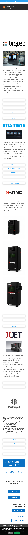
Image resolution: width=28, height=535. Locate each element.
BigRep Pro (14, 118)
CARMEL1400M (14, 387)
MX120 (14, 320)
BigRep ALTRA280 (14, 112)
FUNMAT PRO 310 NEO (14, 169)
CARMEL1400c (14, 383)
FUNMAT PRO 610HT (14, 183)
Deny (10, 532)
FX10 (14, 447)
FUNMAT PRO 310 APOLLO (14, 177)
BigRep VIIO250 (14, 104)
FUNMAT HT (14, 165)
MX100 (14, 316)
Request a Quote (18, 521)
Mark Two (14, 439)
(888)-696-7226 (12, 472)
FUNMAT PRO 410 (14, 173)
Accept (17, 532)
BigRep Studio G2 (14, 108)
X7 (14, 443)
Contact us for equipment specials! (12, 25)
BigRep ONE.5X (14, 100)
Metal (14, 454)
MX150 (14, 326)
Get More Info (19, 517)
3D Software (14, 497)
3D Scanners (14, 491)
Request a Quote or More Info (12, 463)
